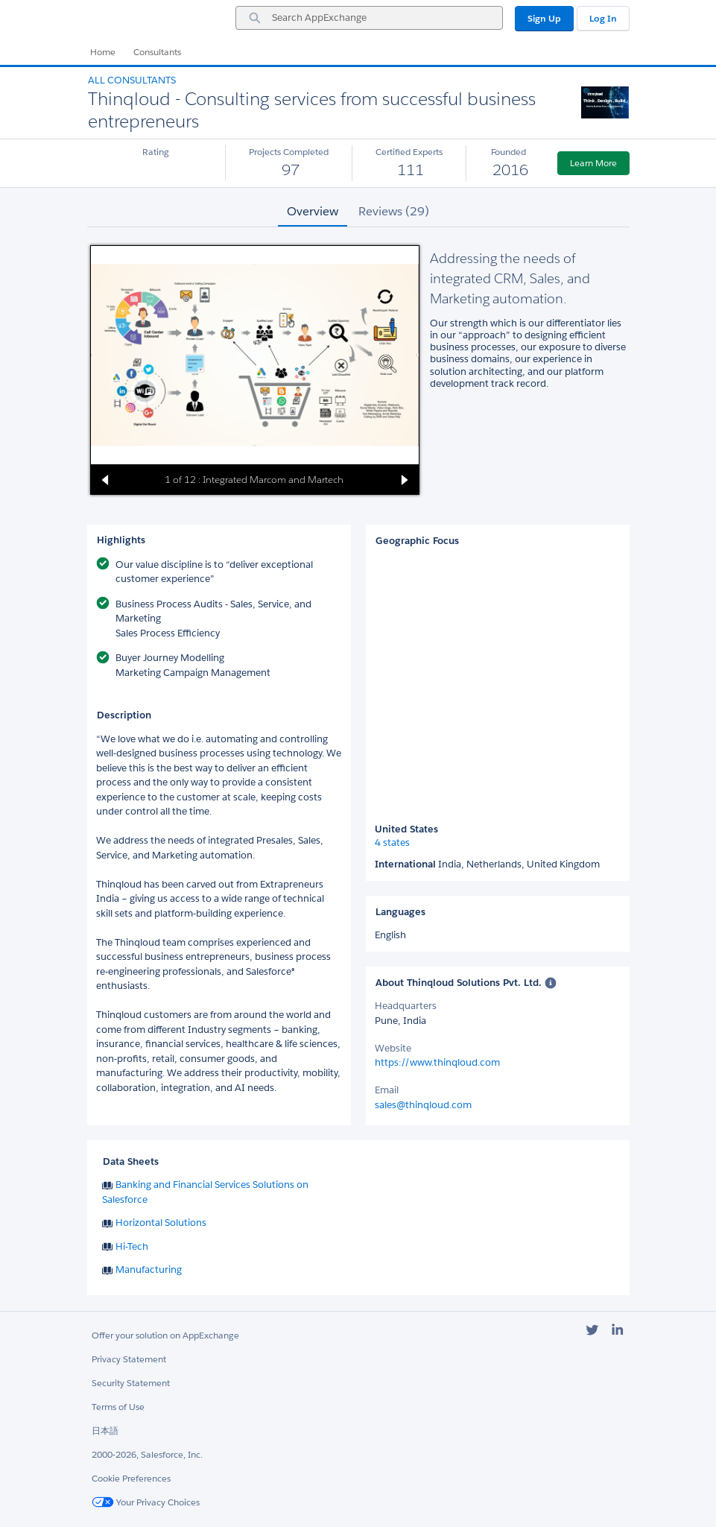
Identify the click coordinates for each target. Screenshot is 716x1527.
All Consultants (132, 80)
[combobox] (369, 18)
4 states (392, 843)
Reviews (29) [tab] (393, 211)
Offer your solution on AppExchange (165, 1335)
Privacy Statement (129, 1359)
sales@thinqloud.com (423, 1104)
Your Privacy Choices (146, 1502)
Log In (603, 18)
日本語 (105, 1430)
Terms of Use (118, 1406)
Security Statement (131, 1382)
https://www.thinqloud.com (437, 1062)
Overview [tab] (312, 211)
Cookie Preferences (131, 1478)
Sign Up (544, 18)
